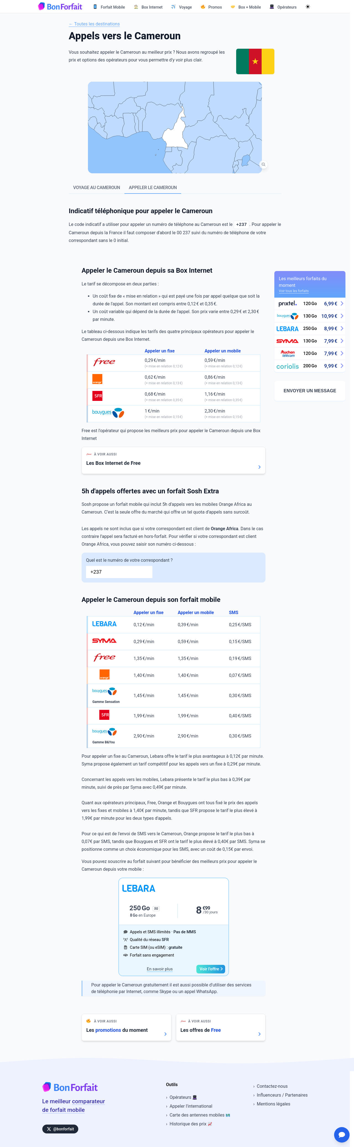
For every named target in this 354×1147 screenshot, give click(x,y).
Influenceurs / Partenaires (282, 1095)
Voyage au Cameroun (96, 187)
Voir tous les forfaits (294, 291)
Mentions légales (273, 1104)
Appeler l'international (191, 1106)
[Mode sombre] (307, 6)
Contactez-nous (272, 1086)
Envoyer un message (310, 390)
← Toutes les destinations (94, 24)
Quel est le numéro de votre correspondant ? (173, 568)
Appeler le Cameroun (153, 187)
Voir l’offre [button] (211, 968)
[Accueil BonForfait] (70, 1090)
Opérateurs (183, 1097)
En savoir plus (160, 968)
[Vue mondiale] (263, 164)
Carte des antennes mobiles (200, 1115)
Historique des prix (191, 1124)
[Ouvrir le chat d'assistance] (342, 1135)
